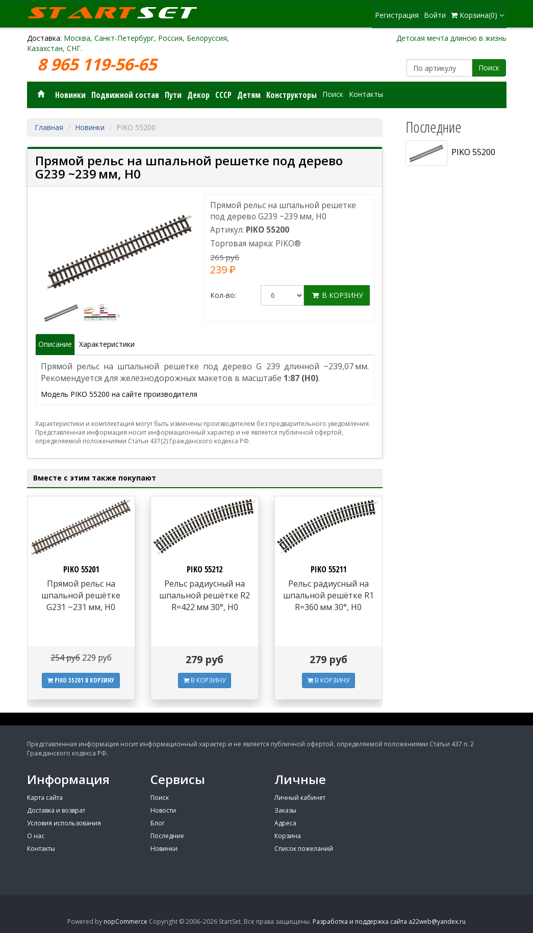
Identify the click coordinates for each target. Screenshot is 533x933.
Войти (435, 15)
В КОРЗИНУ (204, 680)
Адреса (285, 823)
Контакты (366, 94)
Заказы (285, 810)
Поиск (488, 67)
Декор (198, 94)
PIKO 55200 (450, 153)
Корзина (287, 835)
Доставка (43, 38)
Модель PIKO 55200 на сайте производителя (119, 394)
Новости (163, 810)
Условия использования (64, 823)
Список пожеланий (303, 848)
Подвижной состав (125, 94)
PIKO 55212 (204, 569)
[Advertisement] (452, 498)
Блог (157, 823)
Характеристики (107, 344)
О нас (35, 835)
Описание (55, 344)
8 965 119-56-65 (99, 64)
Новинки (70, 94)
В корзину (337, 295)
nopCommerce (125, 921)
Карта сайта (45, 797)
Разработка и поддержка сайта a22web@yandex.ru (389, 921)
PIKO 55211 (328, 569)
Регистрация (397, 15)
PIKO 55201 (81, 569)
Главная (49, 127)
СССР (223, 94)
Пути (173, 94)
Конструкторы (291, 94)
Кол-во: (223, 295)
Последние (167, 835)
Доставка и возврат (56, 810)
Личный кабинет (299, 797)
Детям (249, 94)
